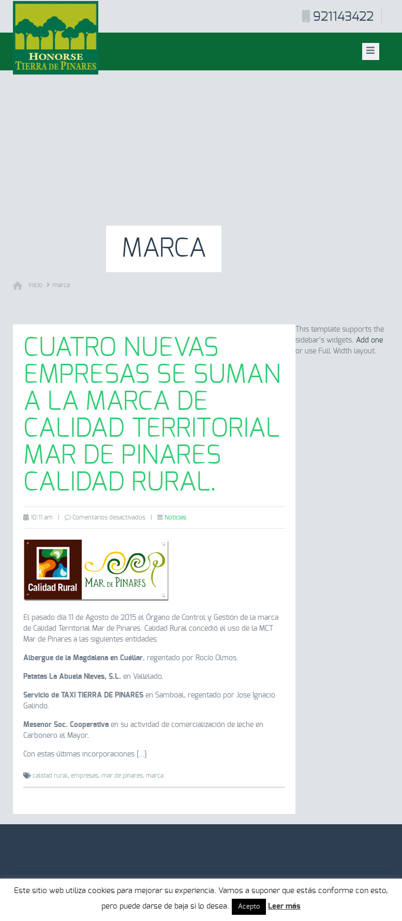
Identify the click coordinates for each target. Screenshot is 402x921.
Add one (369, 340)
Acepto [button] (249, 906)
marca (61, 285)
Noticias (175, 517)
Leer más (284, 906)
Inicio (35, 285)
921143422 (343, 17)
